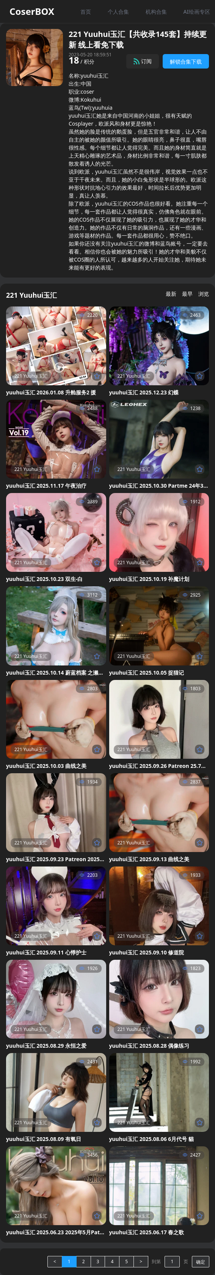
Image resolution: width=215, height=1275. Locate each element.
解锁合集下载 (186, 61)
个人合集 (118, 11)
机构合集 (156, 11)
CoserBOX (31, 11)
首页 (85, 11)
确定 (200, 1262)
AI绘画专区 (196, 11)
